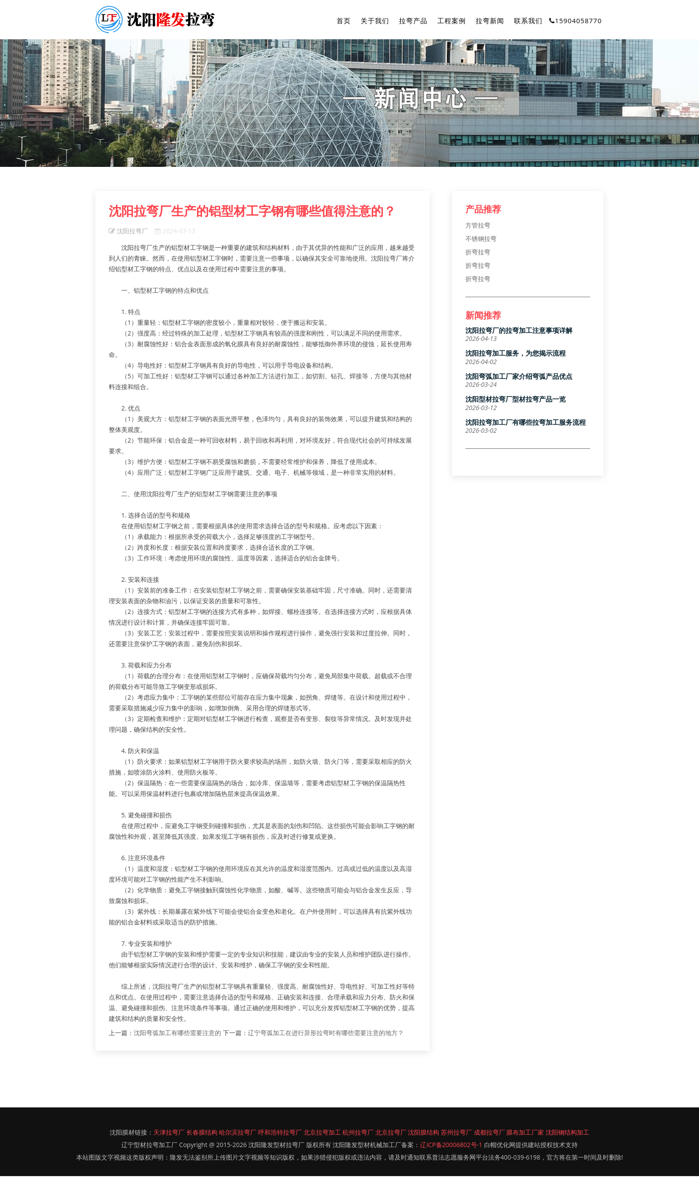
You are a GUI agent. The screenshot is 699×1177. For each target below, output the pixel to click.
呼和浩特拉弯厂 (280, 1133)
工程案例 (451, 20)
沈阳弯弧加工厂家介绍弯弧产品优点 (518, 377)
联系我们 (528, 20)
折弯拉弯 (477, 252)
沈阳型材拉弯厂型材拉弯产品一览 (515, 400)
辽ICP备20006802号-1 (451, 1145)
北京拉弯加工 (322, 1133)
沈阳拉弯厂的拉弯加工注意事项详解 (518, 331)
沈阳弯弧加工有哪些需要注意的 (178, 1033)
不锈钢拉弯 (481, 239)
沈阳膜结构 (423, 1133)
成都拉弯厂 (489, 1133)
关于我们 (375, 20)
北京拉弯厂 (391, 1133)
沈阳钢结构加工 (567, 1133)
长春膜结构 (202, 1133)
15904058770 (575, 20)
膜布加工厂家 (525, 1133)
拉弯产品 (413, 20)
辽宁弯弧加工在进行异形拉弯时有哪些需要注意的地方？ (326, 1033)
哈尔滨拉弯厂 (237, 1133)
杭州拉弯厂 (358, 1133)
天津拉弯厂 (169, 1133)
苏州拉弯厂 (456, 1133)
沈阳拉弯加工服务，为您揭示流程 (515, 354)
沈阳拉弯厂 (128, 232)
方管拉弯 (477, 225)
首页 (344, 20)
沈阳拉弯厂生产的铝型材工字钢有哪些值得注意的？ (252, 211)
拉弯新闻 (490, 20)
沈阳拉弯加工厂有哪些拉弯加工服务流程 (525, 423)
